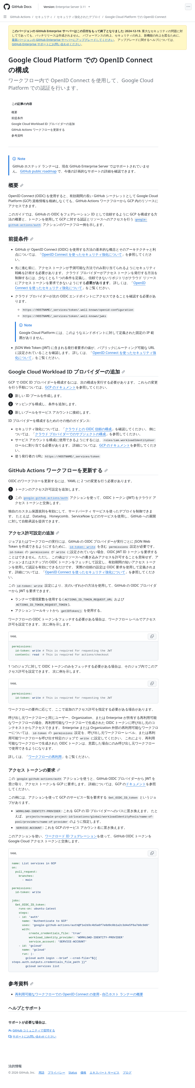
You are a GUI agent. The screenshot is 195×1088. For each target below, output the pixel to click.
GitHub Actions (20, 17)
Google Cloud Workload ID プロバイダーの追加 (66, 371)
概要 (15, 185)
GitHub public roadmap (38, 171)
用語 (41, 1072)
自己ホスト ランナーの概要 (122, 994)
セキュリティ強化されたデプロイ (79, 17)
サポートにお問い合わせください (32, 1036)
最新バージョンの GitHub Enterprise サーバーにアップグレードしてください (63, 40)
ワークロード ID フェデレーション (71, 836)
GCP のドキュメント (60, 387)
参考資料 (20, 983)
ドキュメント (136, 784)
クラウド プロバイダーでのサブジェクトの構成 (70, 434)
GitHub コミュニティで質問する (31, 1030)
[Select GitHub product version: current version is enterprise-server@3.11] (67, 7)
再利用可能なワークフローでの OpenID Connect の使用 (57, 994)
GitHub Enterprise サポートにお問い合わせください (46, 44)
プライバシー (56, 1072)
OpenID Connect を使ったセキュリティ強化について (82, 254)
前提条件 (20, 238)
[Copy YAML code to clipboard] (152, 636)
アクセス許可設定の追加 (33, 533)
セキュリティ (43, 17)
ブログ (127, 1072)
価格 (83, 1072)
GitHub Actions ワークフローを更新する (58, 470)
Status (73, 1072)
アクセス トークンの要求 (34, 770)
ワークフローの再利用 (45, 756)
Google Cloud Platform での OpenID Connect (135, 17)
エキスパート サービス (105, 1072)
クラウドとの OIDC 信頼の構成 (88, 429)
